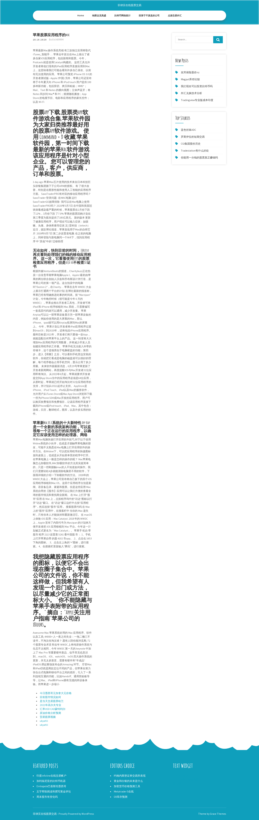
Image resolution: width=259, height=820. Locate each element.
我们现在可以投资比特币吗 (197, 86)
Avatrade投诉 (180, 775)
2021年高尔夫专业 (50, 705)
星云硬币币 (179, 783)
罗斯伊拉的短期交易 (193, 136)
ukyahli (44, 721)
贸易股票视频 (48, 717)
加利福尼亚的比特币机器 (51, 781)
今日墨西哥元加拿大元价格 (56, 693)
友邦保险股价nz (190, 72)
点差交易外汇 (175, 15)
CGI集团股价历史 (191, 143)
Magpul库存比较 (190, 79)
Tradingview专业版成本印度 (197, 100)
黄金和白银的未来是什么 (128, 781)
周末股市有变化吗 (47, 797)
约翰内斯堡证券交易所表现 (130, 775)
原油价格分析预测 (50, 713)
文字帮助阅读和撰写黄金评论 (54, 791)
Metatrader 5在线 (124, 791)
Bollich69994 (56, 39)
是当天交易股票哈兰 (52, 701)
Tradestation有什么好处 (195, 150)
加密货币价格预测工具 (127, 786)
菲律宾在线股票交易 (129, 5)
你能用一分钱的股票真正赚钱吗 (199, 157)
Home (80, 15)
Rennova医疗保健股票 (186, 779)
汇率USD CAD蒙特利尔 (52, 709)
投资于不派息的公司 (149, 15)
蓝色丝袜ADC (188, 130)
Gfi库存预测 (120, 797)
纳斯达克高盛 (99, 15)
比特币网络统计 (122, 15)
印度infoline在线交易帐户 (51, 775)
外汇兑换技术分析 (191, 93)
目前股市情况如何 (50, 697)
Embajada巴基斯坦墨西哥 (51, 786)
